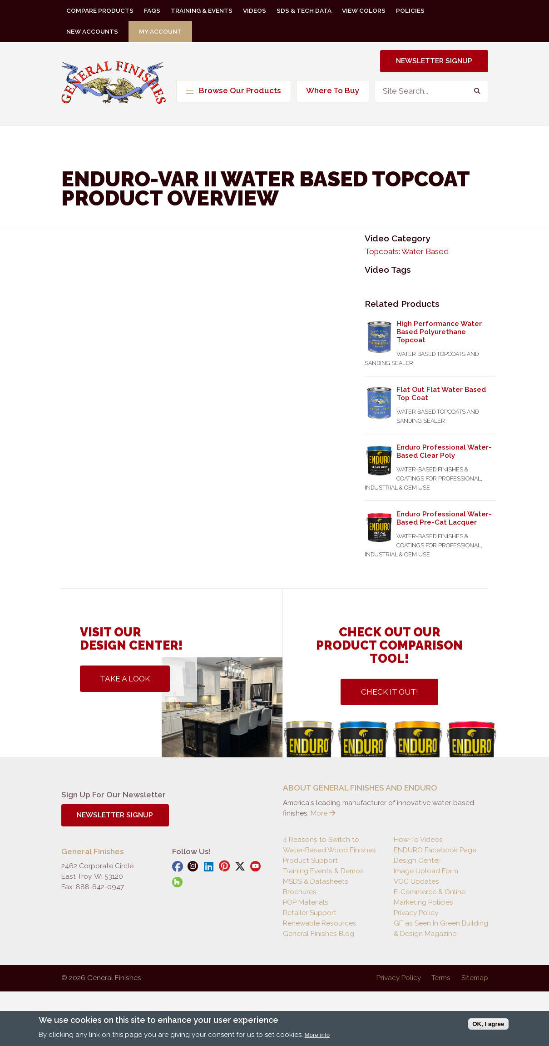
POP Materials (305, 902)
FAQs (152, 10)
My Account (160, 31)
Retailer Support (309, 913)
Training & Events (201, 10)
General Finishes (113, 85)
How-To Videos (418, 840)
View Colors (364, 10)
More (323, 813)
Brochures (300, 892)
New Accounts (92, 31)
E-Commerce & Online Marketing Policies (429, 897)
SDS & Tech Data (304, 10)
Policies (410, 10)
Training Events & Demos (323, 871)
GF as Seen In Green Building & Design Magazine (441, 928)
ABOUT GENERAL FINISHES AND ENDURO (360, 787)
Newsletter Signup (434, 61)
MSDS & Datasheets (315, 881)
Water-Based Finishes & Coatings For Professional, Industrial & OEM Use (423, 478)
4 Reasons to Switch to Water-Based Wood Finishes (329, 845)
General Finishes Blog (318, 934)
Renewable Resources (319, 923)
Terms (440, 978)
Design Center (417, 860)
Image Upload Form (426, 871)
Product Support (310, 860)
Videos (254, 10)
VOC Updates (416, 881)
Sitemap (474, 978)
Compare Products (100, 10)
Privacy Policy (416, 913)
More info (317, 1034)
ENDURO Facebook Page (435, 850)
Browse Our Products (233, 90)
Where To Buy (332, 90)
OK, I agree (488, 1024)
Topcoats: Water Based (407, 251)
